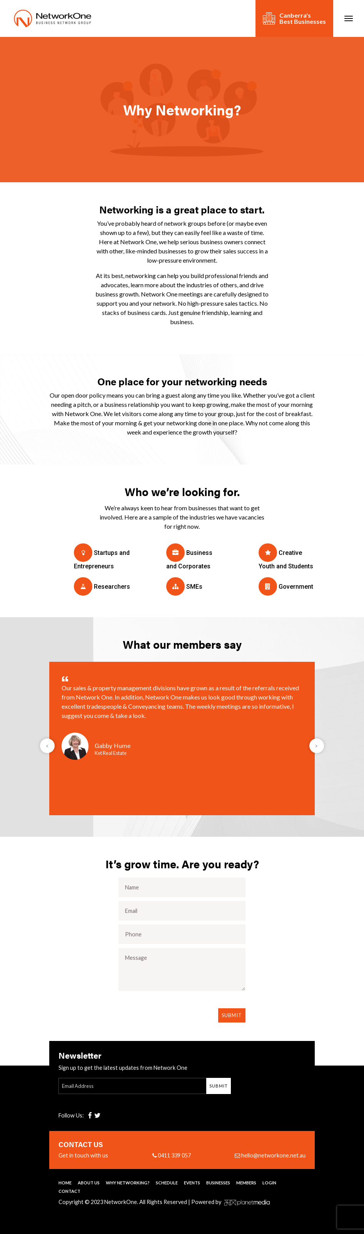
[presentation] (47, 745)
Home (65, 1183)
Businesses (218, 1183)
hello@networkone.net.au (270, 1155)
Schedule (167, 1183)
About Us (89, 1183)
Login (269, 1183)
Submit (232, 1015)
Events (192, 1183)
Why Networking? (128, 1183)
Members (246, 1183)
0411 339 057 (171, 1155)
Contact (69, 1191)
